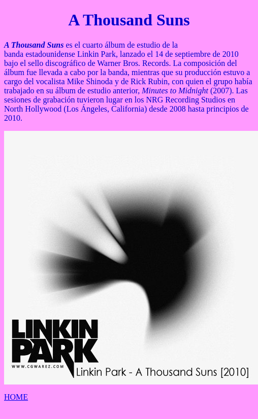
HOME (16, 397)
